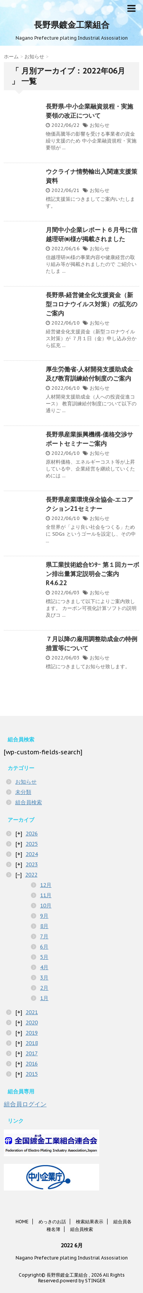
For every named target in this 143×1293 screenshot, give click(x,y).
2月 (44, 987)
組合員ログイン (25, 1104)
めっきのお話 (52, 1221)
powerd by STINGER (82, 1280)
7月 (44, 936)
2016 (32, 1063)
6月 (44, 946)
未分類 (23, 792)
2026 (32, 833)
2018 (32, 1043)
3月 (44, 977)
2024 (32, 854)
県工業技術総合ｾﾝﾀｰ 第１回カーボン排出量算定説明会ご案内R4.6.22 (92, 574)
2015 (32, 1074)
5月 (44, 957)
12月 (45, 885)
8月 (44, 926)
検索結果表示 (89, 1221)
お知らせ (99, 125)
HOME (22, 1221)
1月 (44, 998)
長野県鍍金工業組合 (71, 24)
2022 (31, 874)
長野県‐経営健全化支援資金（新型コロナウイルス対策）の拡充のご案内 (91, 304)
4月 (44, 967)
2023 (32, 864)
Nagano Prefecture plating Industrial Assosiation (72, 1258)
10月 (45, 905)
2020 (32, 1022)
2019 (32, 1032)
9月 (44, 915)
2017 (32, 1053)
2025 (32, 843)
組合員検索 (28, 802)
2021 (32, 1012)
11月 (45, 895)
